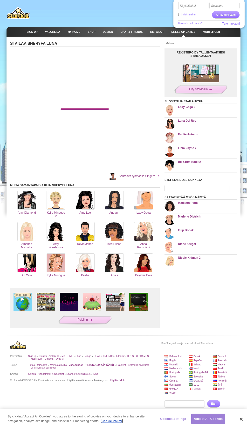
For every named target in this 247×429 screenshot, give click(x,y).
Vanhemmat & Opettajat (51, 374)
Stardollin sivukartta (138, 365)
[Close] (241, 419)
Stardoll (18, 13)
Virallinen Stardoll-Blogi (43, 367)
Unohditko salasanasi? (190, 23)
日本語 (197, 389)
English (173, 360)
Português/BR (200, 372)
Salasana (217, 5)
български (175, 384)
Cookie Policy (111, 421)
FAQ (95, 374)
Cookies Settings (173, 419)
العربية (196, 384)
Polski (221, 368)
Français (222, 360)
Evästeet (121, 365)
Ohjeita (32, 374)
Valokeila (54, 356)
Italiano (197, 364)
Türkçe (221, 376)
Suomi (172, 376)
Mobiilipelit (36, 358)
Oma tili (60, 358)
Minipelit (49, 358)
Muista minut (189, 14)
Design (87, 356)
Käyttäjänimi (188, 5)
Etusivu (43, 356)
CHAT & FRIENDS (103, 356)
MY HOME (67, 356)
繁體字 (221, 389)
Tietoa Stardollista (38, 365)
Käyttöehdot (117, 380)
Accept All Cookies (208, 419)
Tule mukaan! (231, 23)
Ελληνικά (198, 380)
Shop (78, 356)
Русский (222, 380)
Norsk (196, 368)
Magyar (222, 364)
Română (222, 372)
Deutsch (222, 356)
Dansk (196, 356)
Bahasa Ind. (175, 356)
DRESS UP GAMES (138, 356)
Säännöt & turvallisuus (79, 374)
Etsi (213, 403)
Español (197, 360)
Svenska (198, 376)
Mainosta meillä (58, 365)
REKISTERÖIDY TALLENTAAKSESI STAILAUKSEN (201, 54)
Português (174, 372)
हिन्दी (220, 384)
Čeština (173, 380)
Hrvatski (173, 364)
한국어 (173, 393)
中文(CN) (174, 389)
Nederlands (175, 368)
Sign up (32, 356)
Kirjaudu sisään (226, 14)
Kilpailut (120, 356)
